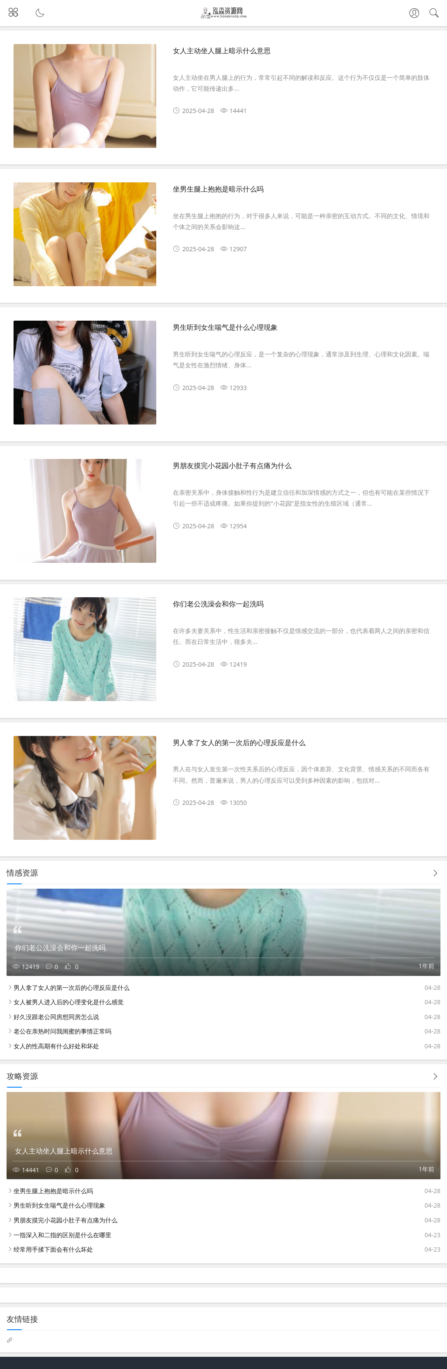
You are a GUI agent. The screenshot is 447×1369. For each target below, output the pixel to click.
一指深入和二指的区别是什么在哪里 (62, 1235)
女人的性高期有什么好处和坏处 (56, 1046)
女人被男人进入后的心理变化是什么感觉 (69, 1002)
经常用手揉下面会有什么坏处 (53, 1249)
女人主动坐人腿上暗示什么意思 (222, 51)
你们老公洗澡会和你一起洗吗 (218, 604)
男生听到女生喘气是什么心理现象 (225, 327)
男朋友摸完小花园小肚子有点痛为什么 (232, 465)
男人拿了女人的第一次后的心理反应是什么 (239, 742)
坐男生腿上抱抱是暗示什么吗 (218, 189)
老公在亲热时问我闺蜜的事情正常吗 (62, 1031)
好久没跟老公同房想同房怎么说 (56, 1017)
